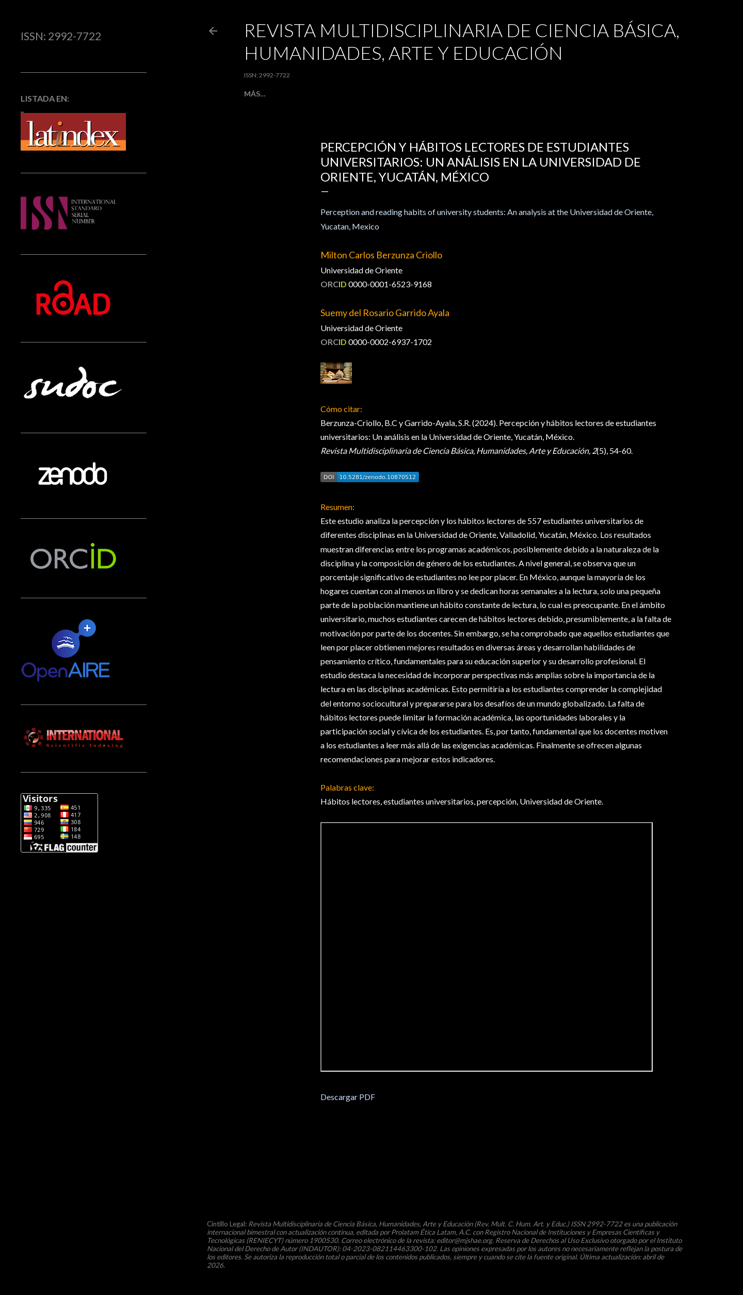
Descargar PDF (347, 1097)
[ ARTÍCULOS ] (305, 93)
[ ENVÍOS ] (352, 93)
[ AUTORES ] (451, 93)
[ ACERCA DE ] (400, 93)
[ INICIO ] (260, 93)
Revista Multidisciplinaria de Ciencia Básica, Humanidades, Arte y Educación (462, 41)
